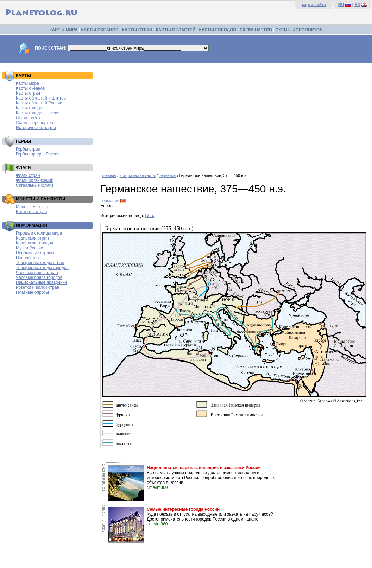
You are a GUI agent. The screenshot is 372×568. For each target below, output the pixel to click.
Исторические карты (36, 127)
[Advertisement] (234, 115)
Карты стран (28, 93)
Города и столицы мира (39, 233)
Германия (167, 175)
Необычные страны (35, 252)
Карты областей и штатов (41, 98)
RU (341, 4)
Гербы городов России (38, 154)
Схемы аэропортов (34, 122)
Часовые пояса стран (37, 272)
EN (357, 4)
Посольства (27, 257)
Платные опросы (32, 292)
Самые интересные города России (183, 509)
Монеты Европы (32, 206)
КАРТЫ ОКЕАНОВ (99, 29)
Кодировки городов (34, 243)
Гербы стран (28, 149)
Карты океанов (30, 88)
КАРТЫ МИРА (63, 29)
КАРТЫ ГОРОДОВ (217, 29)
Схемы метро (29, 117)
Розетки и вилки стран (37, 287)
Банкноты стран (31, 211)
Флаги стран (28, 175)
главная (109, 175)
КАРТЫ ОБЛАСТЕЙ (176, 29)
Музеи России (29, 247)
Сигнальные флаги (34, 185)
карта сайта (314, 4)
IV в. (149, 215)
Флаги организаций (34, 180)
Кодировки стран (32, 238)
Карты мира (27, 83)
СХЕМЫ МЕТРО (256, 29)
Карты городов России (37, 112)
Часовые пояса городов (39, 277)
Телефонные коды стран (40, 262)
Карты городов (30, 108)
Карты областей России (39, 103)
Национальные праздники (41, 282)
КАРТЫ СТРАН (137, 29)
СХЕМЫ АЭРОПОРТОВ (299, 29)
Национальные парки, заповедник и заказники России (204, 467)
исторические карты (137, 175)
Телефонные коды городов (42, 267)
